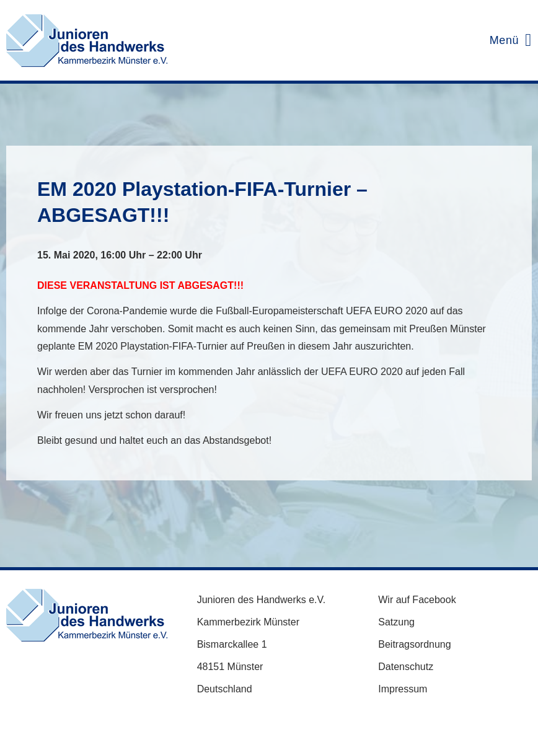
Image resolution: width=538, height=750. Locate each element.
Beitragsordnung (414, 644)
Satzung (396, 622)
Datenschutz (405, 666)
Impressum (402, 689)
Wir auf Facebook (417, 599)
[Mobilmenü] (507, 40)
